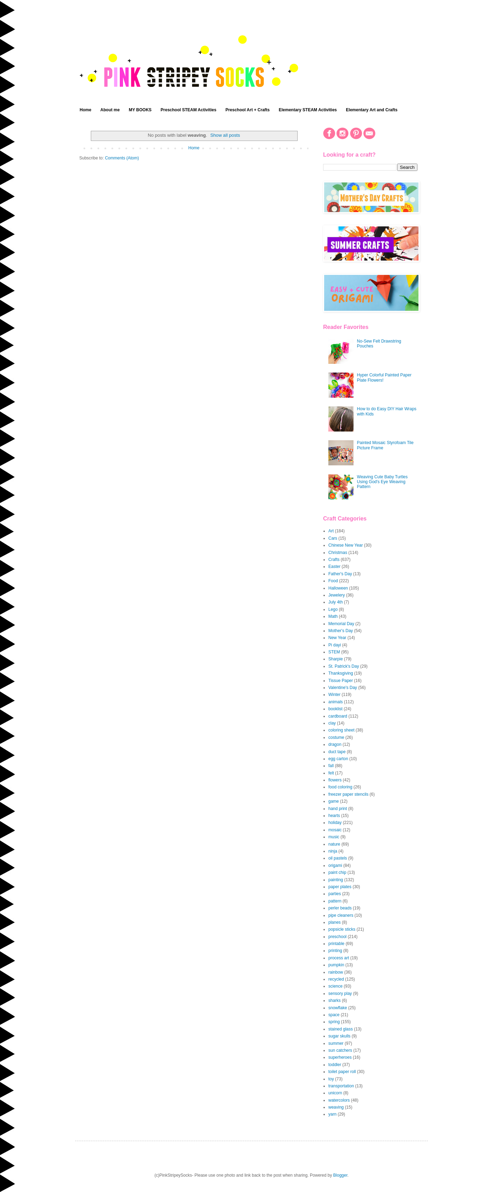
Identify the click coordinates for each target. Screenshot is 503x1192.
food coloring (340, 787)
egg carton (338, 758)
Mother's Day (340, 630)
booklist (335, 708)
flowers (335, 780)
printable (336, 943)
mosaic (335, 829)
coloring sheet (341, 730)
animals (335, 701)
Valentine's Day (342, 687)
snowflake (337, 1007)
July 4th (335, 602)
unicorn (335, 1092)
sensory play (340, 993)
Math (333, 616)
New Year (337, 637)
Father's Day (340, 573)
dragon (334, 744)
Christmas (337, 552)
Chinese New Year (345, 545)
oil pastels (337, 858)
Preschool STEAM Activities (189, 109)
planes (334, 922)
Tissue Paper (340, 680)
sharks (334, 1000)
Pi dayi (334, 645)
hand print (337, 808)
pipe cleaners (340, 915)
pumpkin (336, 964)
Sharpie (335, 659)
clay (332, 723)
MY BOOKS (140, 109)
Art (331, 530)
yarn (332, 1114)
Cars (332, 538)
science (335, 986)
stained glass (340, 1029)
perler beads (340, 908)
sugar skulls (339, 1036)
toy (331, 1079)
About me (109, 109)
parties (334, 893)
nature (334, 844)
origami (335, 865)
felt (331, 773)
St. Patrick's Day (343, 666)
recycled (336, 979)
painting (335, 879)
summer (335, 1043)
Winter (334, 694)
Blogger (340, 1175)
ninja (332, 851)
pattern (334, 901)
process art (338, 957)
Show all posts (225, 135)
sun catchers (340, 1050)
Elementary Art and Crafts (372, 109)
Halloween (338, 588)
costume (336, 737)
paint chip (337, 872)
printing (335, 950)
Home (85, 109)
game (333, 801)
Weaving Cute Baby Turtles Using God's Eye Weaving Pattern (382, 481)
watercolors (339, 1100)
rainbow (335, 972)
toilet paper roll (342, 1071)
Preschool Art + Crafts (247, 109)
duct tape (336, 751)
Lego (333, 609)
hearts (334, 815)
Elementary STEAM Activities (308, 109)
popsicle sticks (341, 929)
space (334, 1014)
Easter (334, 566)
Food (333, 580)
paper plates (339, 886)
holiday (335, 822)
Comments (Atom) (122, 158)
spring (334, 1021)
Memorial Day (341, 623)
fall (331, 765)
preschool (337, 936)
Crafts (334, 559)
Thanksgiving (340, 673)
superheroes (340, 1057)
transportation (341, 1086)
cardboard (337, 716)
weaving (336, 1107)
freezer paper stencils (348, 794)
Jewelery (336, 595)
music (333, 836)
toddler (334, 1064)
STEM (334, 652)
